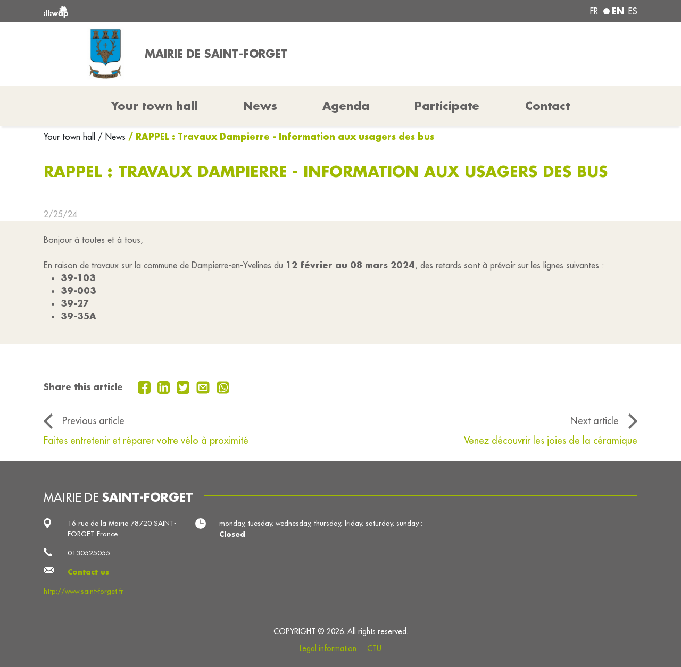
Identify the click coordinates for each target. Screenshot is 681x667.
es (632, 11)
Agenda (345, 105)
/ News (112, 136)
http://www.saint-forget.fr (83, 591)
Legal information (328, 648)
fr (594, 11)
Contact (547, 105)
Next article (594, 421)
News (260, 105)
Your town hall (71, 136)
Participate (446, 105)
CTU (374, 648)
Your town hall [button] (154, 105)
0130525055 (89, 553)
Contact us (88, 571)
